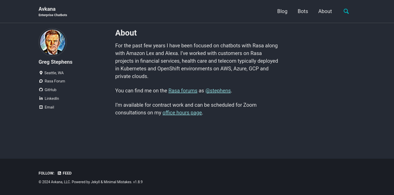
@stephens (218, 91)
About (325, 11)
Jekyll (95, 182)
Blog (282, 11)
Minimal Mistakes (117, 182)
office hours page (182, 113)
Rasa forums (182, 91)
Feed (64, 173)
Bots (303, 11)
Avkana (53, 12)
